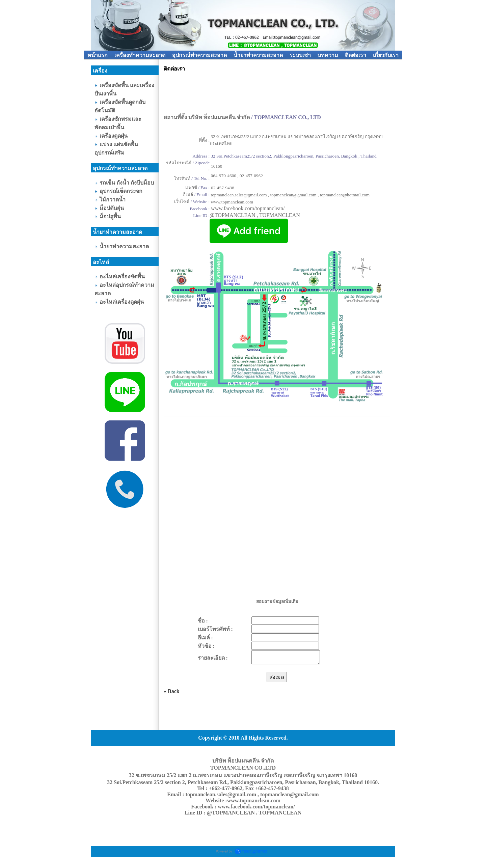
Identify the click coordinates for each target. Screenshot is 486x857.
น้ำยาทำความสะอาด (258, 55)
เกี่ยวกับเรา (386, 55)
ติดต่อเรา (355, 55)
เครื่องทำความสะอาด (139, 55)
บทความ (328, 55)
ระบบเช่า (300, 55)
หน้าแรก (97, 55)
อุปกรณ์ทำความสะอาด (199, 55)
